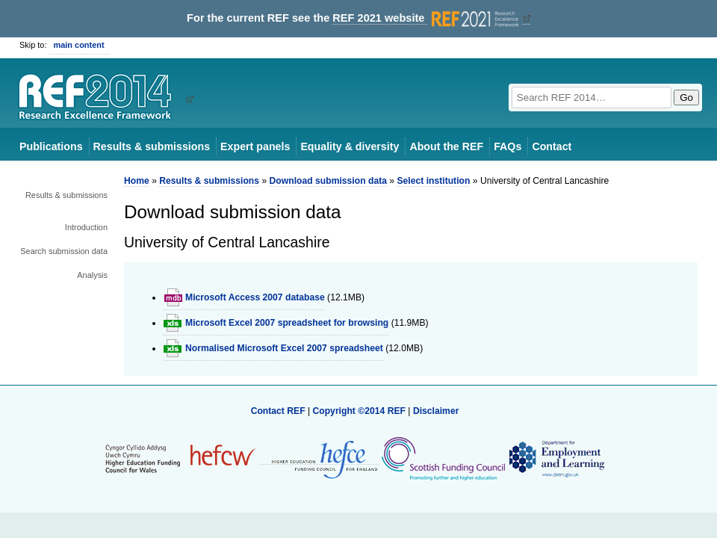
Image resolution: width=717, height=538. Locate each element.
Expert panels (255, 146)
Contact (551, 146)
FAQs (507, 146)
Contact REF (278, 411)
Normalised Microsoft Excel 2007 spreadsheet (284, 348)
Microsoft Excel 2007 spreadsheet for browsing (286, 323)
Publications (51, 146)
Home (136, 181)
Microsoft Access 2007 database (255, 297)
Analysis (92, 274)
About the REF (446, 146)
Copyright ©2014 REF (360, 411)
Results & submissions (151, 146)
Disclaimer (436, 411)
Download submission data (328, 181)
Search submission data (64, 251)
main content (79, 44)
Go (686, 97)
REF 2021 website (426, 18)
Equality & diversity (349, 146)
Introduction (86, 227)
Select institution (433, 181)
